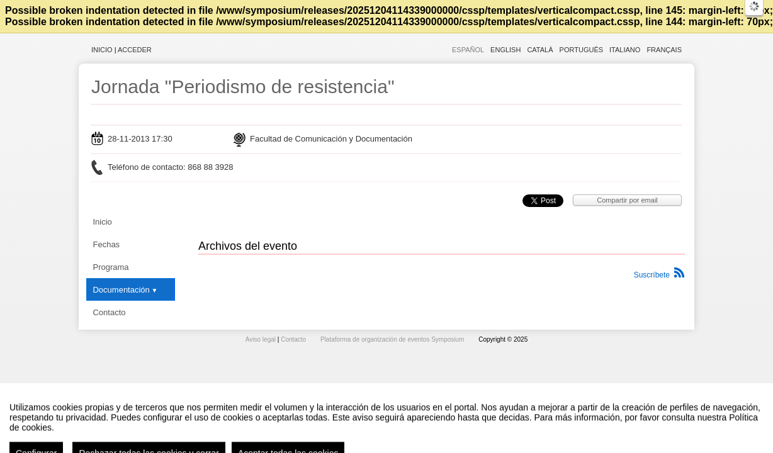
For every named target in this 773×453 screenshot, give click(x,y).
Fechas (106, 244)
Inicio (102, 49)
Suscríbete (652, 275)
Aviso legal (261, 339)
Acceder (135, 49)
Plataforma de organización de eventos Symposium (393, 339)
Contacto (109, 312)
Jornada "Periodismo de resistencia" (243, 86)
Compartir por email (627, 200)
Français (664, 49)
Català (540, 49)
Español (468, 49)
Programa (110, 267)
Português (581, 49)
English (505, 49)
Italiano (624, 49)
